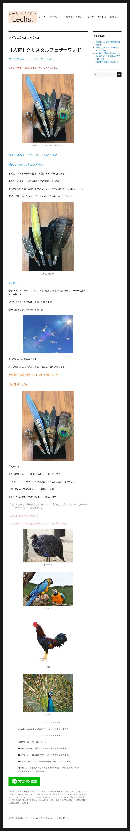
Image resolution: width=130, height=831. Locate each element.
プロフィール (55, 17)
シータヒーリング (25, 794)
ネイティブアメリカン (64, 794)
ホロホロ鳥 (40, 797)
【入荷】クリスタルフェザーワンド (45, 50)
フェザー (31, 797)
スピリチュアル (39, 794)
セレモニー (50, 794)
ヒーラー (77, 794)
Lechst (34, 791)
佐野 (71, 797)
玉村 (66, 800)
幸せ (35, 800)
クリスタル (78, 791)
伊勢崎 (66, 797)
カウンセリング (67, 791)
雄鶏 (13, 803)
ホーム (42, 17)
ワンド (55, 797)
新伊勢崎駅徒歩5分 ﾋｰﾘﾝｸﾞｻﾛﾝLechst (23, 818)
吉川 (84, 797)
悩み (40, 800)
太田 (26, 800)
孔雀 (31, 800)
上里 (61, 797)
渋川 (61, 800)
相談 (70, 800)
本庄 (44, 800)
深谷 (57, 800)
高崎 (17, 803)
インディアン (43, 791)
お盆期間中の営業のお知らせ (106, 62)
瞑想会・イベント (74, 17)
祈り (74, 800)
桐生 (53, 800)
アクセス (101, 17)
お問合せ (114, 17)
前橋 (80, 797)
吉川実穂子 (13, 800)
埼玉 (20, 800)
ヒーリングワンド (20, 797)
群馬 (79, 800)
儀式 (75, 797)
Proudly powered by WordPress (55, 818)
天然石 (26, 791)
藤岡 (83, 800)
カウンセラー (54, 791)
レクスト (48, 797)
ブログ (90, 17)
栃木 (48, 800)
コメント (24, 803)
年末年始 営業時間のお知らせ (107, 53)
